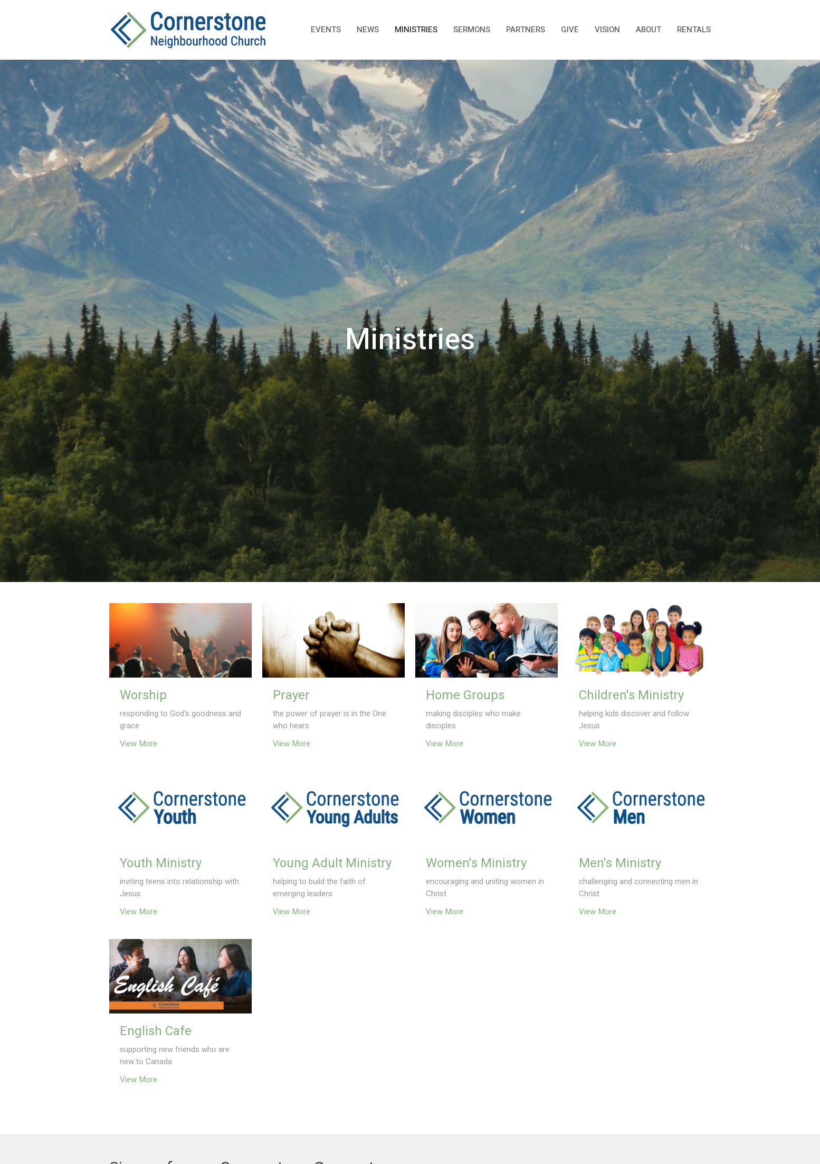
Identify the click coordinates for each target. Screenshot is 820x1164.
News (368, 29)
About (648, 29)
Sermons (471, 29)
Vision (607, 29)
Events (326, 29)
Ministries (416, 29)
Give (570, 29)
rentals (694, 29)
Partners (525, 29)
